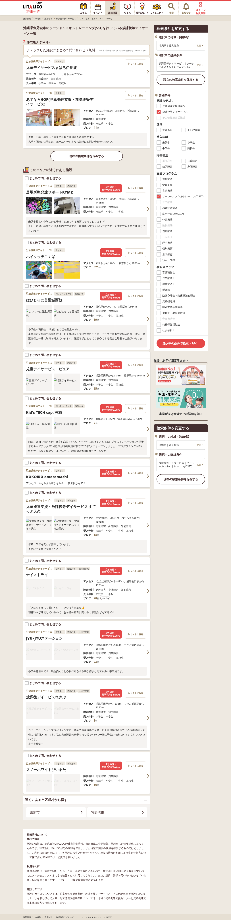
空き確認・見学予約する (111, 188)
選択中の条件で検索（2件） (181, 343)
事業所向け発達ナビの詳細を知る (181, 414)
